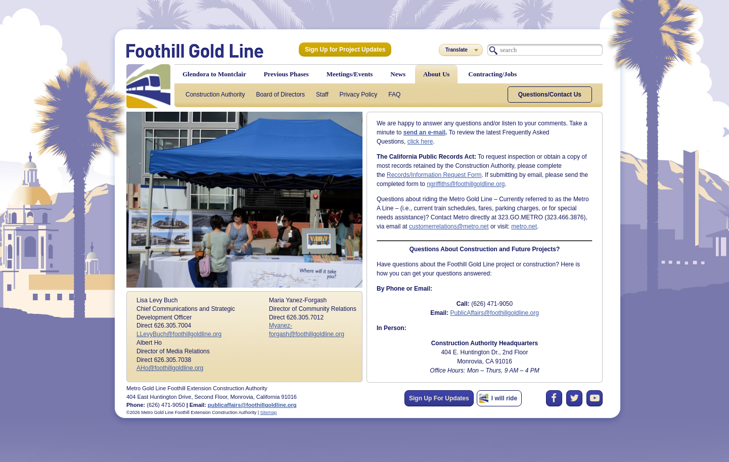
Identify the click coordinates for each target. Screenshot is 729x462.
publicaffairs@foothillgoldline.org (252, 405)
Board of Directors (280, 94)
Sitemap (268, 412)
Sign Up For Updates (439, 398)
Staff (322, 94)
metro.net (524, 226)
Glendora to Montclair (214, 74)
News (397, 74)
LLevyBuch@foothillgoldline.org (178, 334)
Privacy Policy (359, 94)
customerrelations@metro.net (449, 226)
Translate (456, 50)
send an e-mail (424, 132)
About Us (436, 74)
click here (420, 141)
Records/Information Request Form (434, 174)
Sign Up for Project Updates (345, 49)
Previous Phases (286, 74)
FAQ (394, 94)
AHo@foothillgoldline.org (169, 368)
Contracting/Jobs (492, 74)
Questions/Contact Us (549, 94)
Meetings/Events (350, 74)
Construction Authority (215, 94)
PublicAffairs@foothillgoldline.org (494, 312)
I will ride (504, 398)
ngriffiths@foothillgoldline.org (466, 184)
